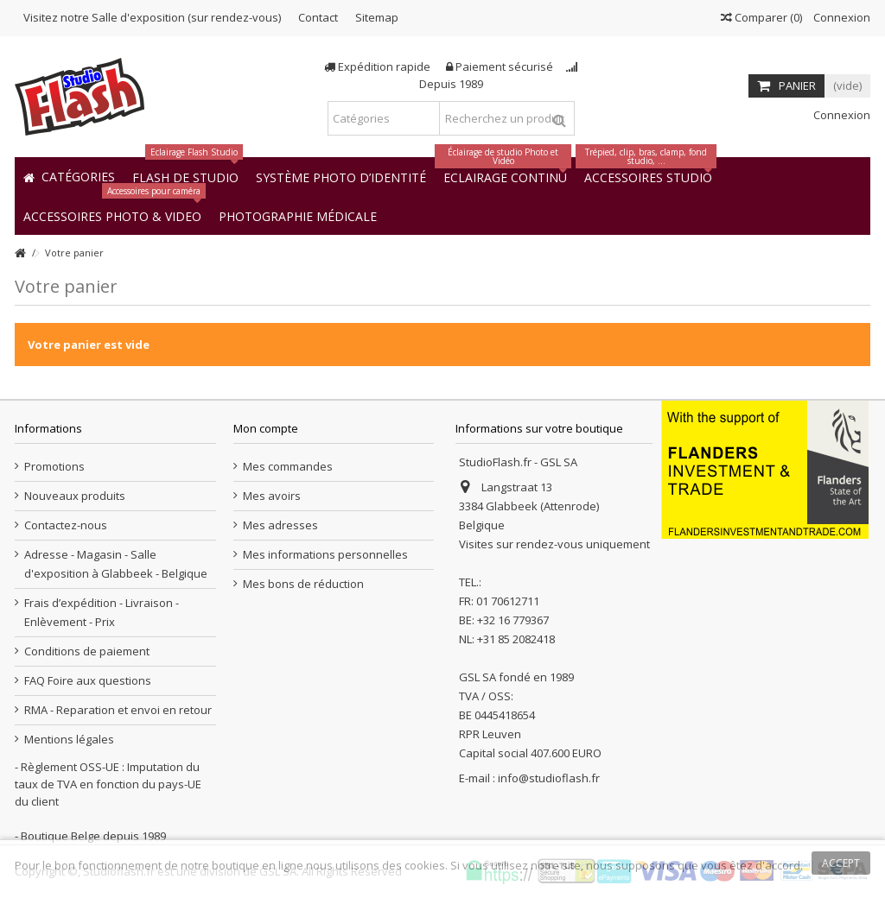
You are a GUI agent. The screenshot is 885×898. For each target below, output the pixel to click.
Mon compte (265, 428)
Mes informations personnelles (325, 554)
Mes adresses (280, 525)
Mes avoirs (272, 495)
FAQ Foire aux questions (87, 680)
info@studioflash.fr (549, 778)
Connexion (840, 17)
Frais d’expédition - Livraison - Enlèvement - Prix (101, 612)
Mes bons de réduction (303, 583)
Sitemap (376, 17)
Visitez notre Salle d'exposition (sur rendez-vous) (152, 17)
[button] (297, 215)
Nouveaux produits (74, 495)
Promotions (54, 466)
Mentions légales (69, 739)
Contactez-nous (65, 525)
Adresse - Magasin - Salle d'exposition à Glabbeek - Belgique (115, 564)
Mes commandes (288, 466)
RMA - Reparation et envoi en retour (118, 710)
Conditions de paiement (87, 651)
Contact (318, 17)
